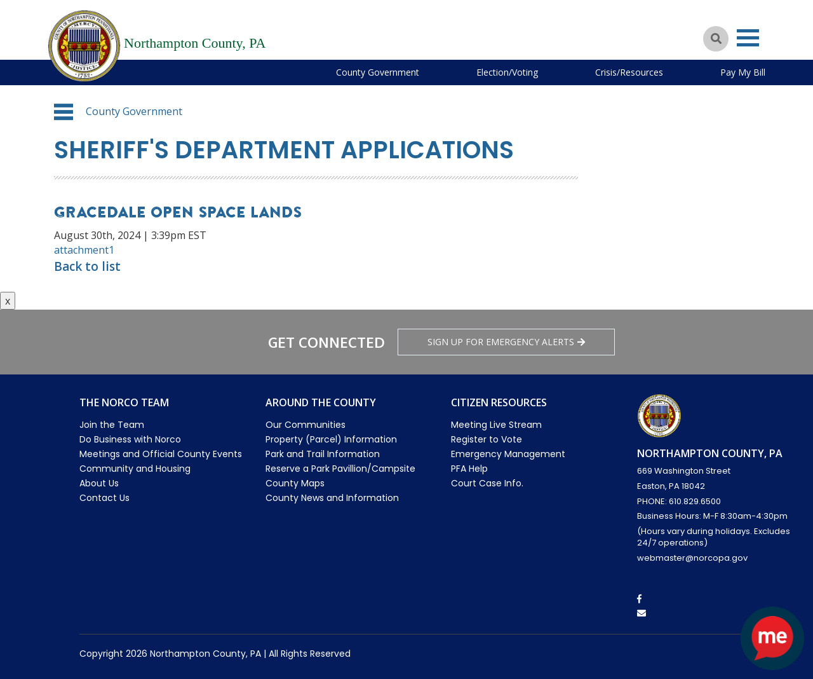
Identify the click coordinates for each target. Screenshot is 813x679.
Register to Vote (486, 439)
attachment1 (84, 250)
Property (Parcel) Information (331, 439)
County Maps (295, 483)
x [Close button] (7, 301)
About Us (99, 483)
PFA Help (469, 468)
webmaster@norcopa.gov (692, 558)
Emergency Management (508, 454)
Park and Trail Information (322, 454)
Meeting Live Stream (496, 424)
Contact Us (104, 497)
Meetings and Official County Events (160, 454)
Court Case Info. (487, 483)
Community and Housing (135, 468)
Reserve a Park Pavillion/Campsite (340, 468)
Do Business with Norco (130, 439)
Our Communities (305, 424)
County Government (377, 72)
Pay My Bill (742, 72)
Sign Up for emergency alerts (506, 342)
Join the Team (111, 424)
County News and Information (332, 497)
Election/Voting (507, 72)
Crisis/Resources (629, 72)
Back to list (87, 266)
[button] (63, 112)
